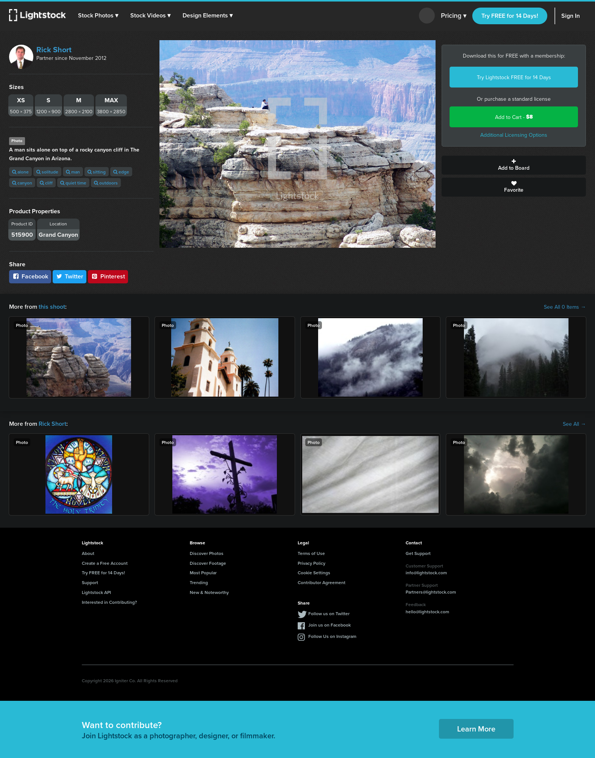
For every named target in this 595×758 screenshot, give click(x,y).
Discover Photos (206, 553)
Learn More (476, 728)
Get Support (418, 553)
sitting (96, 172)
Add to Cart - (514, 117)
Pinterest (108, 276)
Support (90, 582)
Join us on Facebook (329, 625)
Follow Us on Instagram (332, 636)
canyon (22, 183)
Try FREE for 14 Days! (509, 15)
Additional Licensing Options (513, 135)
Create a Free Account (105, 563)
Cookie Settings (314, 572)
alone (20, 172)
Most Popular (203, 572)
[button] (98, 16)
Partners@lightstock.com (431, 592)
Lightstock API (96, 592)
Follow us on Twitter (329, 613)
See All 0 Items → (565, 307)
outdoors (106, 183)
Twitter (70, 276)
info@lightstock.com (426, 572)
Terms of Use (311, 553)
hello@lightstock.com (427, 611)
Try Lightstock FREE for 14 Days (514, 77)
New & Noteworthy (209, 592)
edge (121, 172)
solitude (47, 172)
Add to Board (514, 165)
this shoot (52, 306)
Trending (199, 582)
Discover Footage (208, 563)
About (88, 553)
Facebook (30, 276)
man (73, 172)
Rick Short (54, 49)
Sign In (570, 15)
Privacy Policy (311, 563)
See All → (574, 424)
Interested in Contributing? (109, 602)
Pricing (453, 16)
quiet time (73, 183)
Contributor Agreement (321, 582)
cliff (46, 183)
